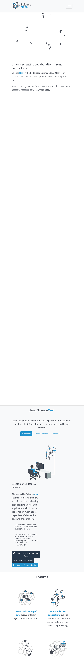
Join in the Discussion (23, 560)
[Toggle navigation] (69, 6)
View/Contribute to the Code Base (26, 554)
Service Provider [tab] (41, 433)
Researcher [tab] (56, 433)
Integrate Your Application (25, 565)
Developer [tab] (26, 433)
